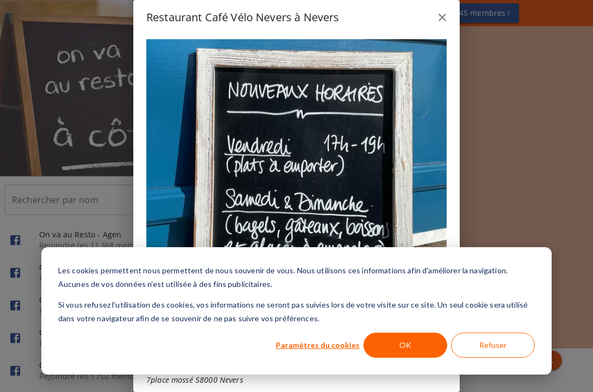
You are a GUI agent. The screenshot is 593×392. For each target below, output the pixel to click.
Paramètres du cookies (318, 345)
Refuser (492, 345)
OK (405, 345)
